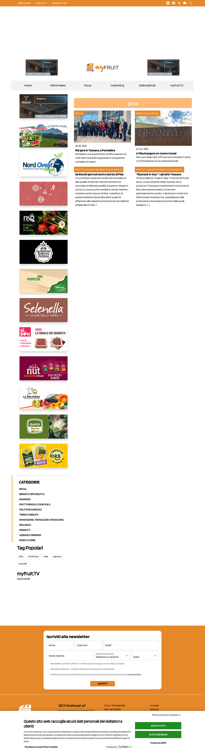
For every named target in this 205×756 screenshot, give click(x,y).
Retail (23, 489)
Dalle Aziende (147, 85)
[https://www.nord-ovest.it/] (43, 167)
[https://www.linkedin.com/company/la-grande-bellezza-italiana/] (43, 254)
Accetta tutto (158, 725)
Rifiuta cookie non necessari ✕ (166, 715)
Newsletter (59, 3)
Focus (87, 85)
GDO (21, 556)
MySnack (116, 169)
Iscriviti (102, 683)
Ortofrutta (33, 556)
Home (28, 85)
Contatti (154, 705)
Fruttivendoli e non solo (34, 504)
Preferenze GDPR (158, 743)
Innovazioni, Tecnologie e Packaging (41, 519)
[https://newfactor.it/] (43, 370)
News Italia (143, 113)
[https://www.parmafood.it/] (43, 458)
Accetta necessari (158, 734)
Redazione (24, 3)
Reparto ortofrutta (32, 494)
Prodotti (24, 530)
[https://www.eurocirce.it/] (43, 137)
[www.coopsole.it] (43, 341)
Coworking (117, 85)
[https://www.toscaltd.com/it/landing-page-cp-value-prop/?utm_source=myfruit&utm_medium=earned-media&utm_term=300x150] (43, 108)
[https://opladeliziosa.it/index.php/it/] (43, 400)
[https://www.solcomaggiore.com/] (43, 196)
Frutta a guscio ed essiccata (92, 169)
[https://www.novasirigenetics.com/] (43, 225)
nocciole (23, 563)
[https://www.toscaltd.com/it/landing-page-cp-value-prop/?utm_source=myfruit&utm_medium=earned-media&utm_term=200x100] (41, 68)
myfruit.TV (177, 85)
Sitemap (154, 709)
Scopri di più (23, 578)
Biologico (25, 524)
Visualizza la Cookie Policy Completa (41, 747)
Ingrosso (24, 499)
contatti (41, 3)
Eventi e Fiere (27, 540)
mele (45, 556)
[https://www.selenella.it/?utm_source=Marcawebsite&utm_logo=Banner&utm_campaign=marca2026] (43, 312)
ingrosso (57, 556)
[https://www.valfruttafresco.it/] (43, 283)
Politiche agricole (30, 509)
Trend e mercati (28, 514)
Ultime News (58, 85)
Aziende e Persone (30, 535)
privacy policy (134, 674)
